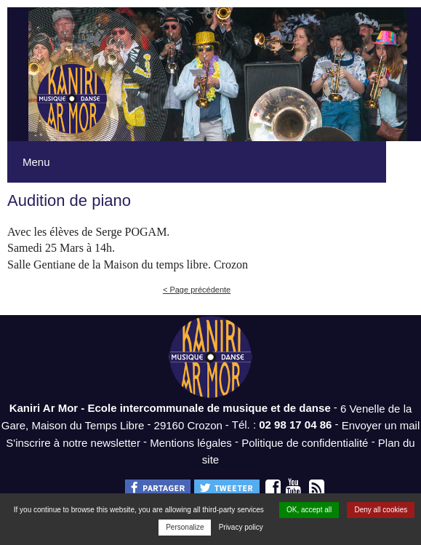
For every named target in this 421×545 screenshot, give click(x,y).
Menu (36, 162)
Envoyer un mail (381, 425)
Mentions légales (191, 442)
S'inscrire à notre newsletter (73, 442)
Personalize (185, 527)
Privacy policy (241, 527)
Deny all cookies (380, 510)
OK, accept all (309, 510)
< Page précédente (196, 289)
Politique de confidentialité (304, 442)
